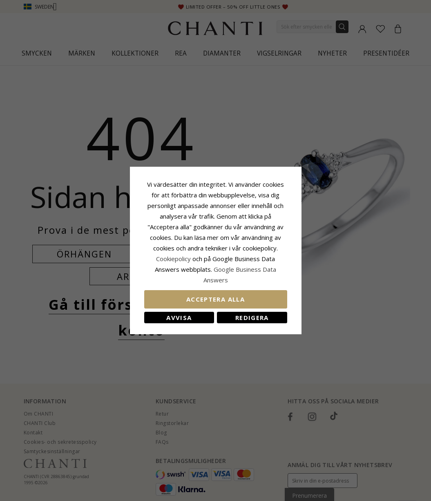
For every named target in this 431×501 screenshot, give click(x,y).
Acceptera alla (215, 299)
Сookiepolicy (174, 259)
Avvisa (179, 317)
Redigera (252, 317)
